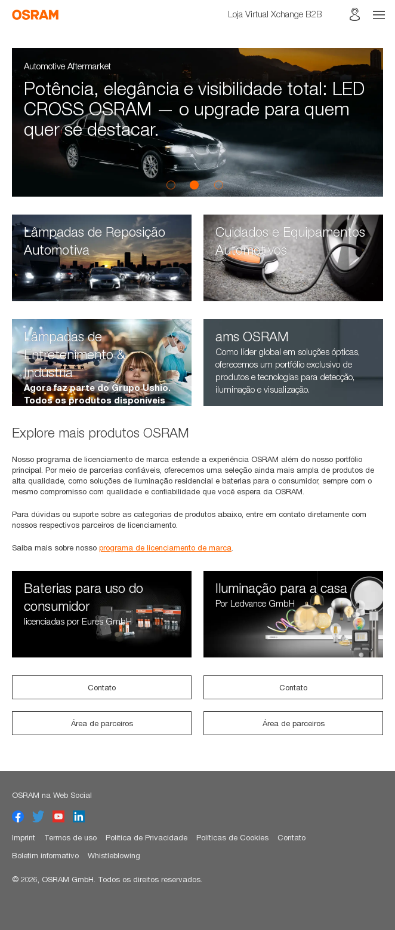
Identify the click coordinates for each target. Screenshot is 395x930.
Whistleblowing (114, 855)
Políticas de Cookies (232, 837)
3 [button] (218, 185)
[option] (197, 122)
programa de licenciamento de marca (165, 547)
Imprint (23, 837)
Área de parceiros (102, 723)
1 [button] (171, 185)
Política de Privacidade (146, 837)
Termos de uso (70, 837)
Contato (102, 687)
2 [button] (194, 185)
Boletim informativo (45, 855)
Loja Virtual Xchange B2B (275, 13)
